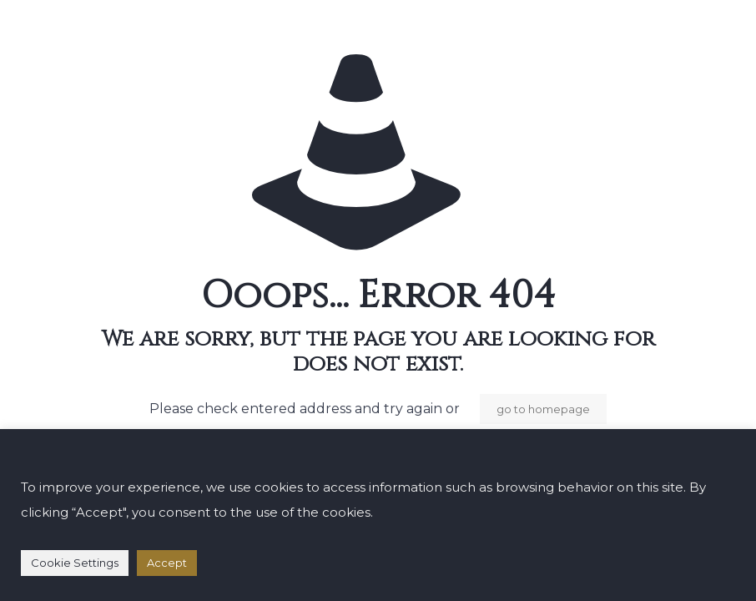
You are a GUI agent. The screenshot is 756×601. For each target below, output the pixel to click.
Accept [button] (167, 562)
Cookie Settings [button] (74, 562)
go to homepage (543, 409)
